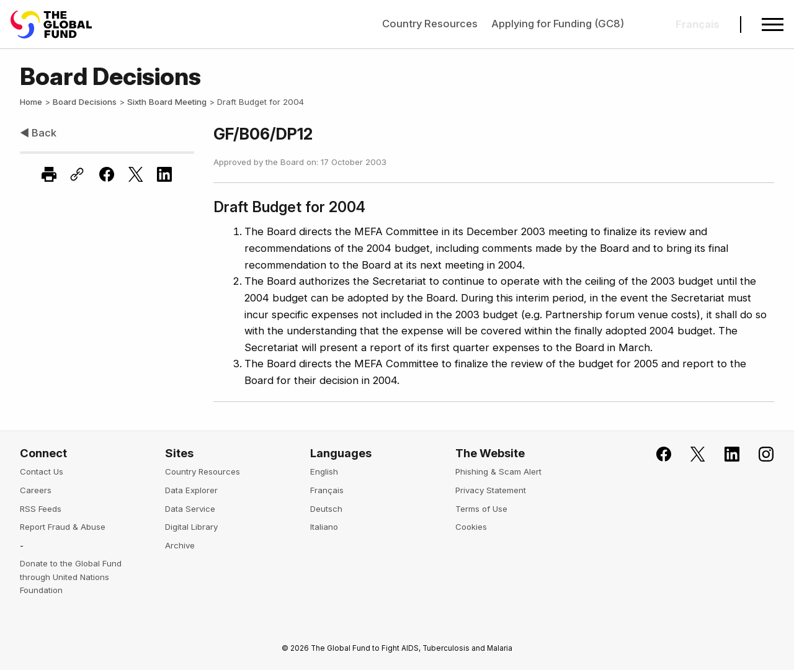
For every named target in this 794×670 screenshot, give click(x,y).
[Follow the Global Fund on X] (690, 454)
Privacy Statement (490, 490)
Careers (35, 490)
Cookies (471, 527)
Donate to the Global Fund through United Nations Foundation (71, 576)
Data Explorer (191, 490)
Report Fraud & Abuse (62, 527)
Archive (180, 545)
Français (327, 490)
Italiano (324, 527)
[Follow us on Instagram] (758, 454)
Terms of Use (481, 509)
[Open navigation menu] (772, 24)
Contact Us (41, 471)
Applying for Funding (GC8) (557, 23)
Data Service (190, 509)
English (324, 471)
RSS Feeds (40, 509)
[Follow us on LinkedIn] (724, 454)
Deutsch (326, 509)
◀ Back (38, 133)
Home (31, 102)
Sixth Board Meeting (167, 102)
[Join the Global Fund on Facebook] (656, 454)
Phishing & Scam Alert (498, 471)
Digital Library (191, 527)
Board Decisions (85, 102)
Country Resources (430, 23)
